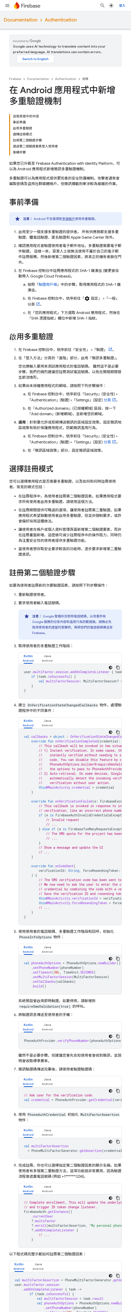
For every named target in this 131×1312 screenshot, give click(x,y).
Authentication (61, 20)
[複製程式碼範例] (118, 621)
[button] (28, 611)
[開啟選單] (7, 5)
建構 (85, 79)
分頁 (107, 353)
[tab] (28, 611)
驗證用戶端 (48, 238)
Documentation (20, 20)
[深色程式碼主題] (110, 621)
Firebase (15, 79)
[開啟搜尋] (106, 5)
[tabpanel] (70, 634)
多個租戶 (68, 172)
